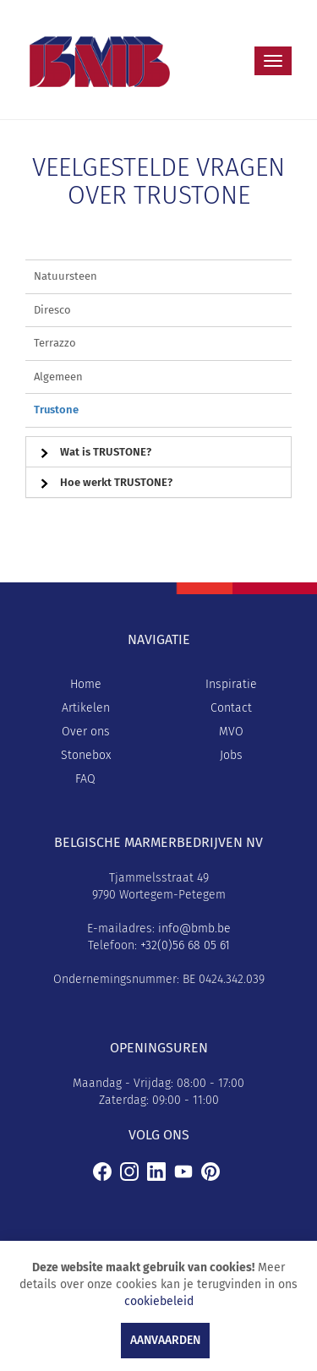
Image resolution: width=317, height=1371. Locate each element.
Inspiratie (231, 684)
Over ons (86, 731)
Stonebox (86, 755)
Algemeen (58, 376)
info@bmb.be (194, 928)
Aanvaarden (165, 1340)
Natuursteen (65, 276)
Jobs (231, 755)
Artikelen (86, 708)
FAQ (85, 779)
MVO (231, 731)
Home (85, 684)
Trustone (56, 409)
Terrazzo (55, 342)
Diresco (52, 309)
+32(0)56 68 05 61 (185, 945)
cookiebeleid (159, 1301)
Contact (231, 708)
